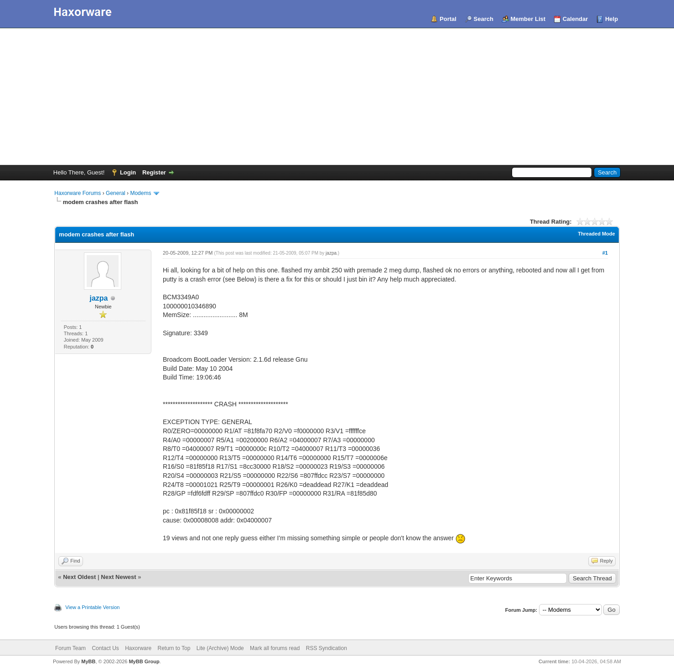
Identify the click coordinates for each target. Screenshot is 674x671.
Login (128, 172)
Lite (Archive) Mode (220, 648)
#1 (605, 253)
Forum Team (70, 648)
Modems (140, 193)
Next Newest (118, 577)
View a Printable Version (92, 607)
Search (483, 18)
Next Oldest (79, 577)
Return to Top (174, 648)
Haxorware (138, 648)
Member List (528, 18)
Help (611, 18)
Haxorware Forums (77, 193)
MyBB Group (144, 661)
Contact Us (105, 648)
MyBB (88, 661)
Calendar (575, 18)
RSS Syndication (326, 648)
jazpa (99, 298)
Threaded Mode (596, 233)
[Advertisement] (337, 96)
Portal (448, 18)
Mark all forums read (275, 648)
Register (154, 172)
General (115, 193)
